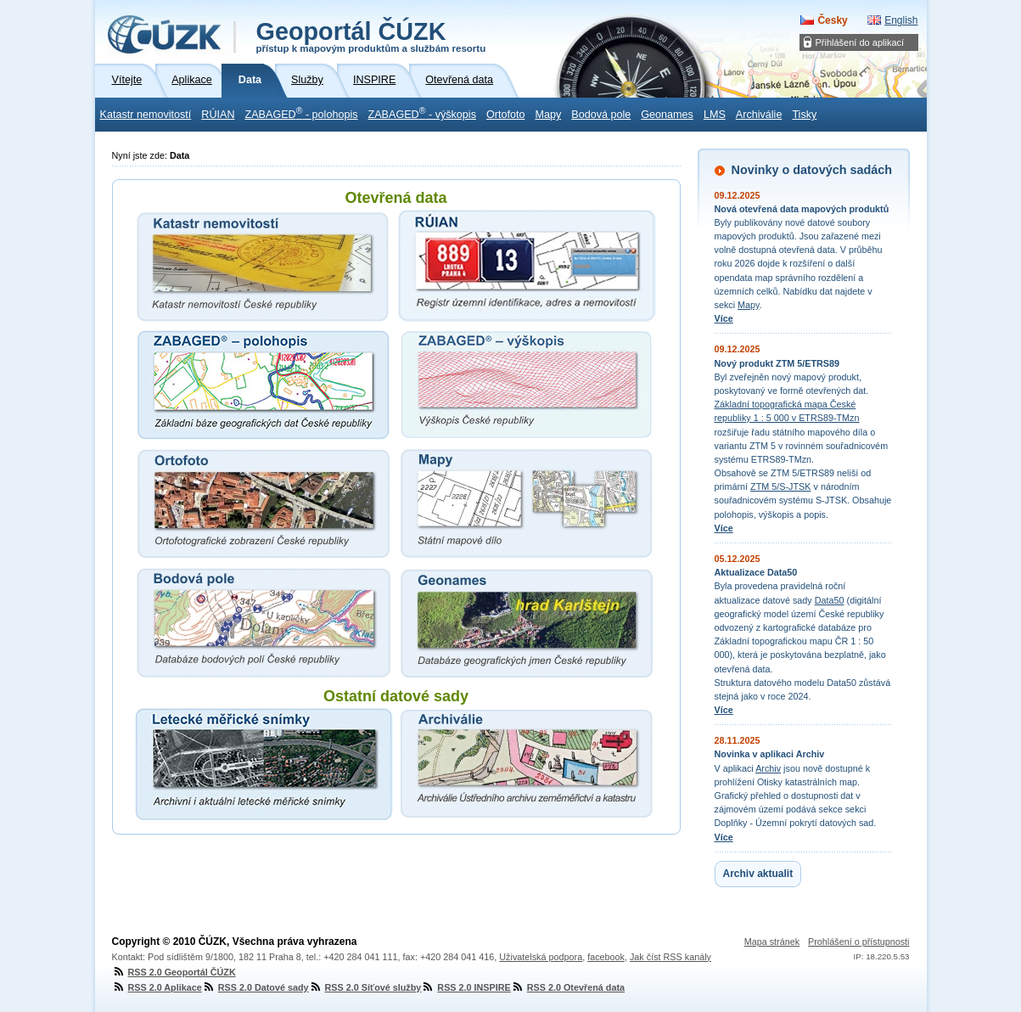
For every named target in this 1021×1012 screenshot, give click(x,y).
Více (724, 318)
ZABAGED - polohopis (300, 113)
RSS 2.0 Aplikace (157, 987)
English (900, 20)
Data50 (829, 600)
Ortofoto (505, 115)
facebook (606, 957)
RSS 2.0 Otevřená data (568, 987)
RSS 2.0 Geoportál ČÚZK (174, 972)
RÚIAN (217, 115)
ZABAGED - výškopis (422, 113)
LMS (715, 115)
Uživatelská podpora (540, 957)
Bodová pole (601, 115)
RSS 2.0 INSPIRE (465, 987)
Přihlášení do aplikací (860, 42)
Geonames (667, 115)
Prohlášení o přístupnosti (858, 941)
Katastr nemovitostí (146, 115)
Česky (832, 20)
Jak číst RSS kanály (670, 957)
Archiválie (759, 115)
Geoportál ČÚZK (371, 35)
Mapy (548, 115)
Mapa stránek (771, 941)
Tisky (804, 115)
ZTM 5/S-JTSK (780, 486)
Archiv (768, 768)
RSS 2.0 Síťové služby (365, 987)
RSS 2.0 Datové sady (255, 987)
